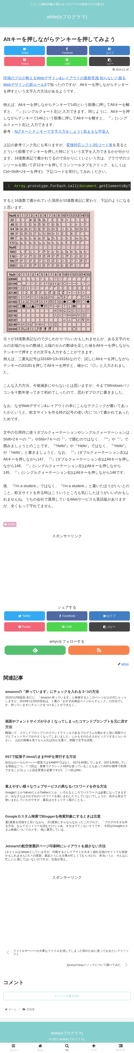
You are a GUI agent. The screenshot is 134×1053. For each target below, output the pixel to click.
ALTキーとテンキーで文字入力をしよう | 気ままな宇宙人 (61, 131)
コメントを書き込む (67, 998)
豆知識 (10, 524)
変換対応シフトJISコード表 (89, 145)
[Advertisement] (67, 568)
